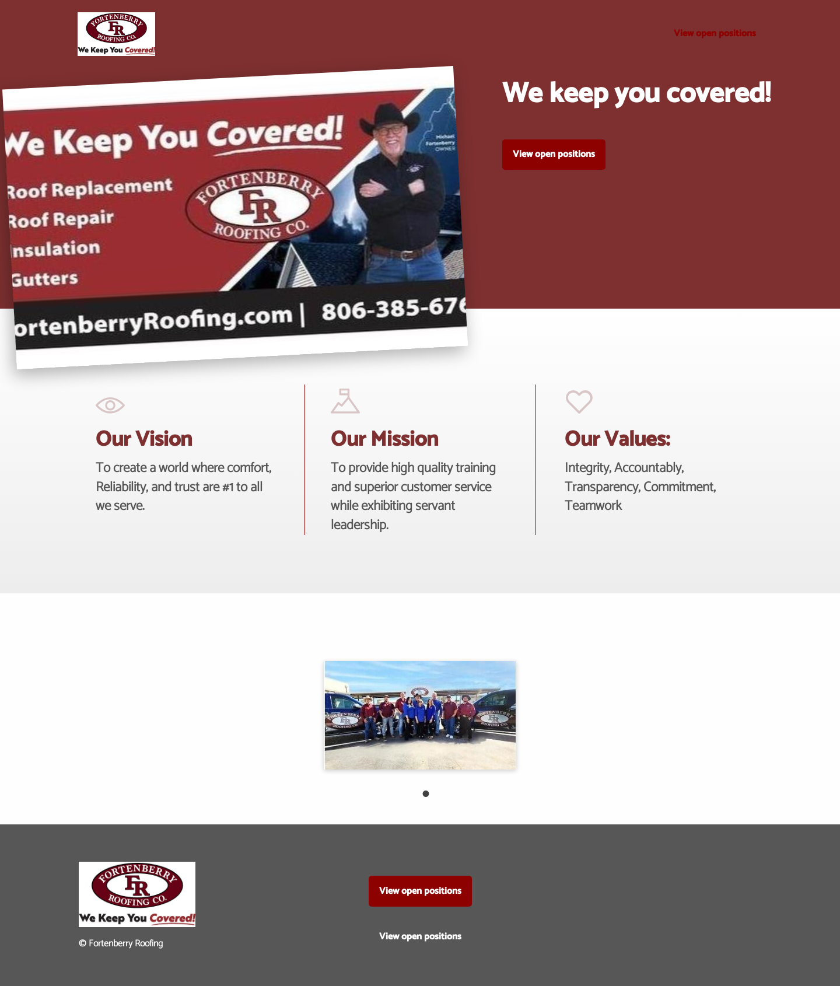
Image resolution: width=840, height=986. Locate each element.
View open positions (715, 33)
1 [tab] (420, 787)
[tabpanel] (420, 715)
